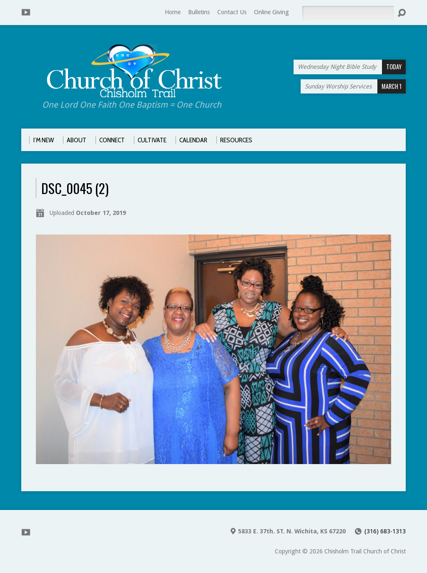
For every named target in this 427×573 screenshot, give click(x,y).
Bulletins (199, 12)
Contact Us (231, 12)
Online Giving (271, 12)
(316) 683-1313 (385, 531)
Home (173, 12)
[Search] (348, 12)
